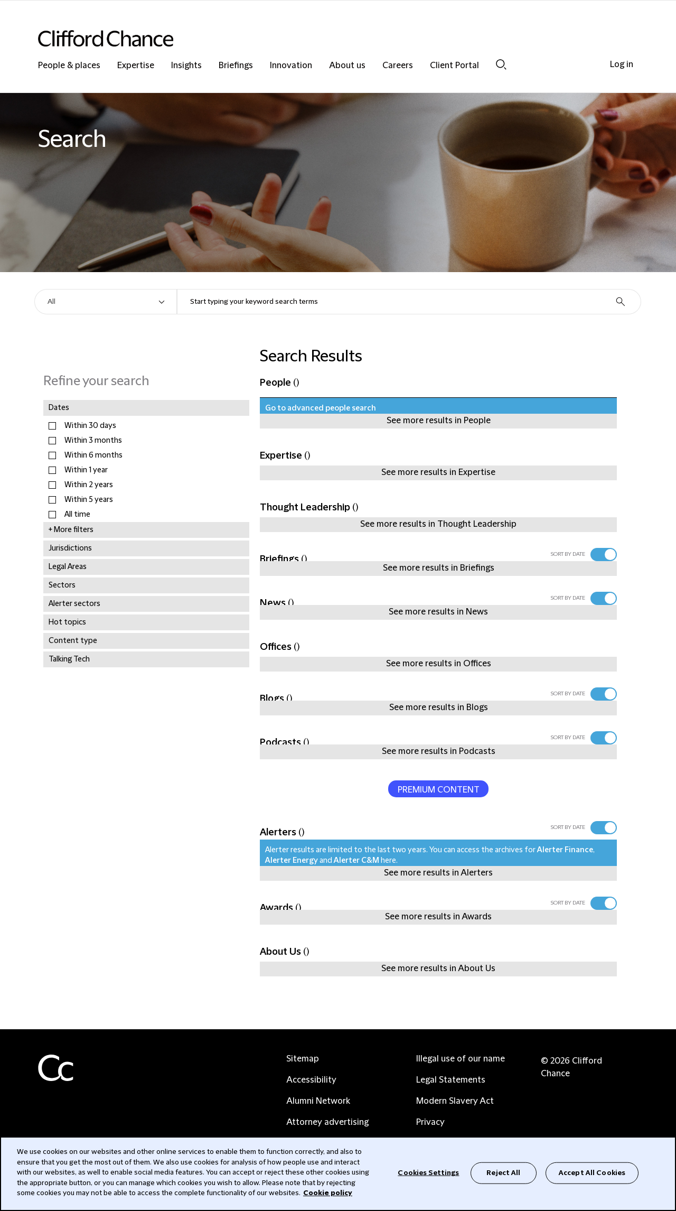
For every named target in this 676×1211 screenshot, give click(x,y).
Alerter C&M (356, 860)
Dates (59, 408)
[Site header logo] (317, 38)
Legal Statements (450, 1080)
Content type (73, 641)
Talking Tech (69, 659)
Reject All (503, 1172)
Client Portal (454, 65)
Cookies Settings (428, 1172)
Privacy (430, 1122)
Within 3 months (93, 440)
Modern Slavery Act (455, 1101)
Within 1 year (86, 470)
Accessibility (311, 1080)
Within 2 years (88, 485)
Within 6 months (93, 455)
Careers (397, 65)
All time (77, 514)
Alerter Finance (565, 850)
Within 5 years (88, 500)
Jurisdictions (70, 548)
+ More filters (71, 530)
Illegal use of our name (460, 1059)
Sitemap (302, 1059)
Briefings (236, 65)
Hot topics (67, 622)
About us (347, 65)
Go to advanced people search (320, 408)
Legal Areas (68, 567)
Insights (186, 65)
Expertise (135, 65)
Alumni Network (318, 1101)
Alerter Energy (291, 860)
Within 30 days (90, 426)
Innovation (291, 65)
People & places (69, 65)
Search (501, 64)
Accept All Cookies (592, 1172)
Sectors (62, 585)
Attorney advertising (327, 1122)
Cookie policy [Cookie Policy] (327, 1193)
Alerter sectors (74, 604)
